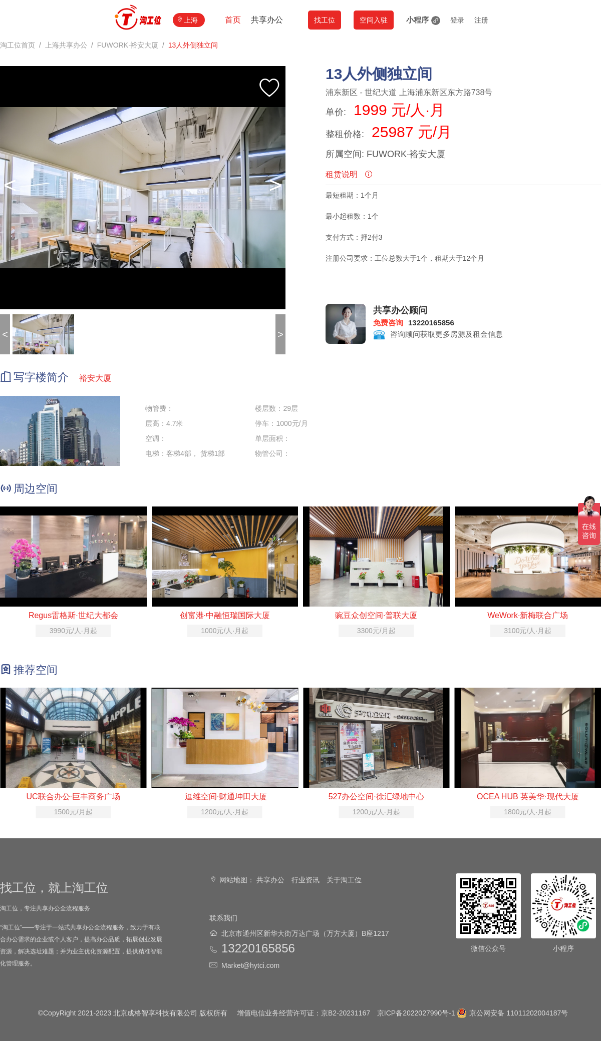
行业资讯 (305, 880)
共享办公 (267, 20)
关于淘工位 (344, 880)
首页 (233, 20)
